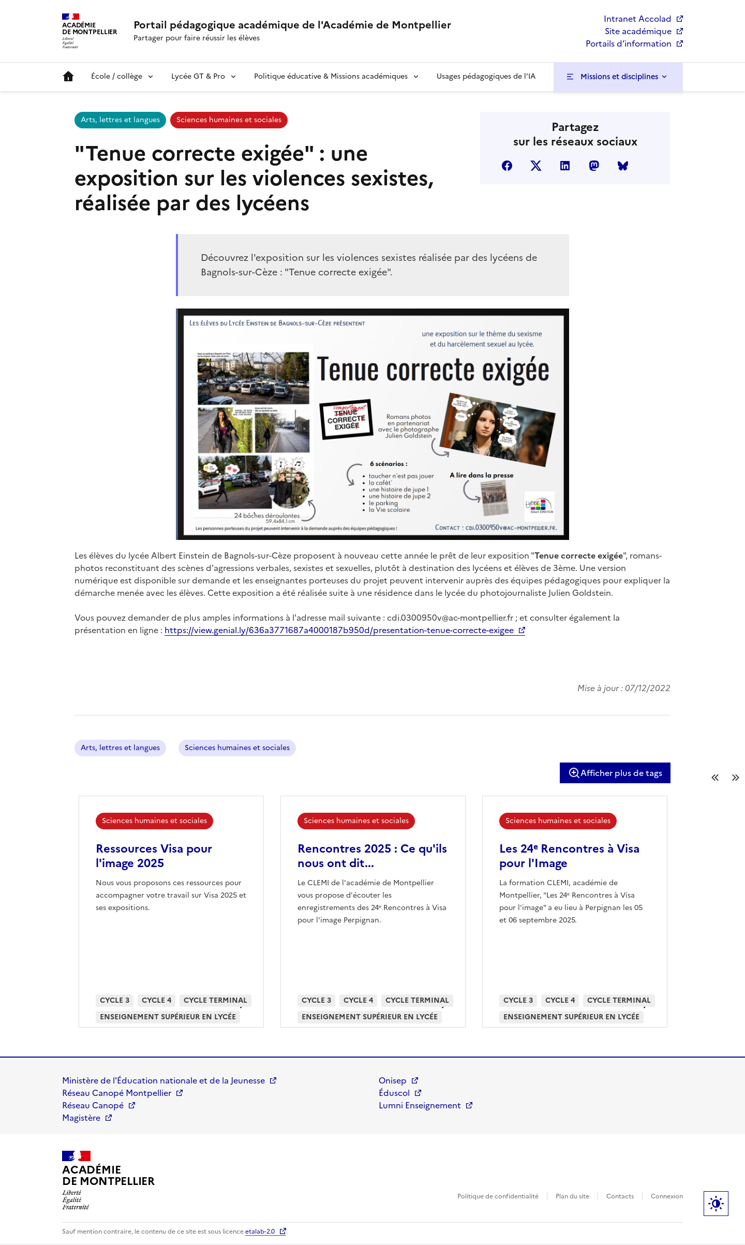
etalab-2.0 (260, 1231)
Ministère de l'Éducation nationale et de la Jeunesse (163, 1080)
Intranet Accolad (638, 18)
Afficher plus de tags (615, 773)
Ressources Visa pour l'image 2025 (154, 856)
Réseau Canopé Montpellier (116, 1093)
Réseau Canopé (93, 1105)
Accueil (68, 76)
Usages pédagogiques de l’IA (486, 76)
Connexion (667, 1196)
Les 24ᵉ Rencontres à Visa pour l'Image (569, 856)
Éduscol (394, 1093)
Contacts (620, 1196)
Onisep (393, 1080)
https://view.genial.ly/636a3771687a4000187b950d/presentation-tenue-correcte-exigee (339, 630)
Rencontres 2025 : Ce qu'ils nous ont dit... (372, 856)
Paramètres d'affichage (716, 1203)
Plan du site (572, 1196)
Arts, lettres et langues (120, 119)
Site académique (638, 31)
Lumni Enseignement (420, 1105)
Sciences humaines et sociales (228, 119)
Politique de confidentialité (498, 1196)
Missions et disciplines (619, 76)
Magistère (81, 1117)
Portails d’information (629, 43)
